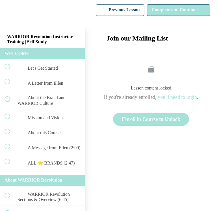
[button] (10, 13)
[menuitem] (42, 13)
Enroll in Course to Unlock (151, 119)
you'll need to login (177, 97)
